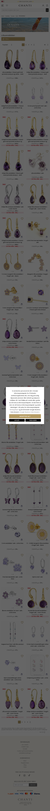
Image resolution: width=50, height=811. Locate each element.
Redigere (33, 420)
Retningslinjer (14, 410)
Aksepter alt (24, 416)
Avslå (16, 420)
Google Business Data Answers (30, 412)
